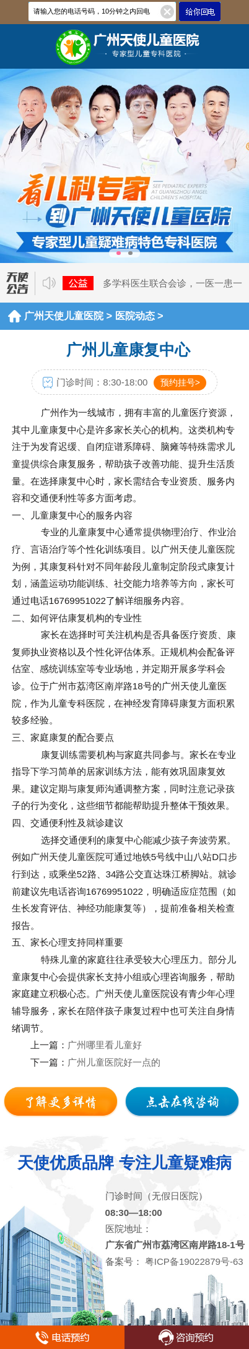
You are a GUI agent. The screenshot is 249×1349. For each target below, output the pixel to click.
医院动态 (135, 315)
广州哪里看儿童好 (105, 1045)
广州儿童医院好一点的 (114, 1062)
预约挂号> (180, 382)
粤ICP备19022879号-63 (192, 1261)
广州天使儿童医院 (63, 315)
